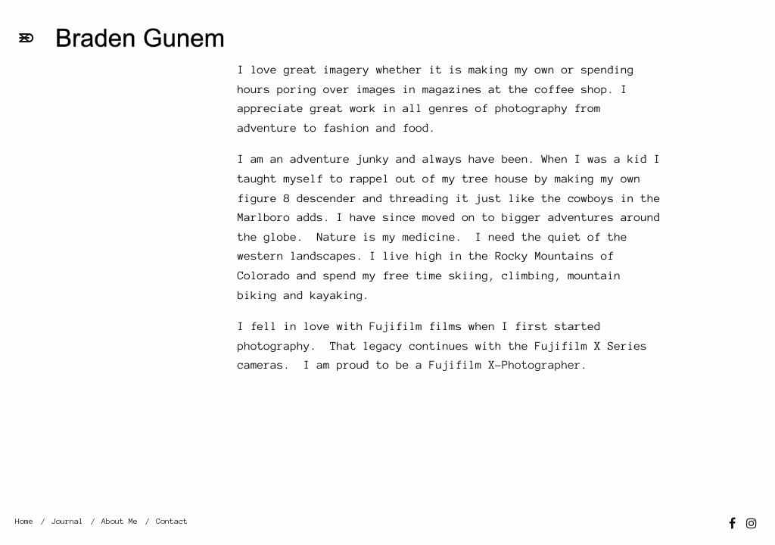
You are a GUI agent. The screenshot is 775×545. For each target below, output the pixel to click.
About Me (119, 521)
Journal (67, 521)
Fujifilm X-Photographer (505, 365)
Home (24, 521)
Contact (172, 521)
